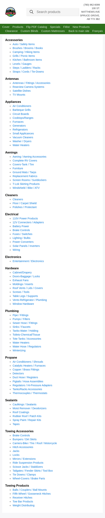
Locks (16, 454)
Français (97, 31)
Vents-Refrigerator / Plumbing (30, 299)
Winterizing (19, 350)
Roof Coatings (21, 412)
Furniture (18, 168)
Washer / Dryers (22, 141)
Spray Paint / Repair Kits (27, 420)
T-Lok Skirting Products (26, 183)
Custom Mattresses (53, 31)
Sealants (11, 400)
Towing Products (17, 485)
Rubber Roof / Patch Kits (27, 416)
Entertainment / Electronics (28, 261)
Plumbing (12, 311)
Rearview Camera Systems (28, 86)
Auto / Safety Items (24, 44)
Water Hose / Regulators (27, 346)
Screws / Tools (21, 291)
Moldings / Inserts (23, 284)
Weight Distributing (24, 505)
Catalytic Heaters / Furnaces (29, 365)
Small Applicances (23, 133)
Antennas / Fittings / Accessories (31, 82)
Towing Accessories (19, 431)
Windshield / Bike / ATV (26, 187)
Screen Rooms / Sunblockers (29, 180)
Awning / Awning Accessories (29, 156)
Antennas (12, 78)
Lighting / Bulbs (21, 237)
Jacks (16, 451)
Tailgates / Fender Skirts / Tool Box (33, 470)
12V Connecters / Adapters (28, 222)
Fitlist (66, 26)
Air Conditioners (22, 105)
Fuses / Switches (22, 234)
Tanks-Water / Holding (25, 330)
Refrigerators (20, 129)
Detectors (18, 373)
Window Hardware (23, 303)
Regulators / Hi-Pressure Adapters (32, 385)
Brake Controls (21, 230)
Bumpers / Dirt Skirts (25, 439)
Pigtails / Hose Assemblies (28, 381)
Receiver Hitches (22, 497)
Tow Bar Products (23, 501)
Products (17, 26)
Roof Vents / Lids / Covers (28, 288)
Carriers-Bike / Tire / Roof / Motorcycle (35, 443)
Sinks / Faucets (21, 326)
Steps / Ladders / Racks (26, 67)
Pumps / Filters (21, 319)
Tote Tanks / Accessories (27, 338)
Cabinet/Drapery (22, 272)
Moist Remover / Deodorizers (29, 408)
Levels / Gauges (22, 63)
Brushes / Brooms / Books (28, 48)
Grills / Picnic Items (24, 55)
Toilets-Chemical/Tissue (26, 334)
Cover (5, 26)
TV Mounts (19, 94)
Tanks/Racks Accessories (27, 389)
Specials (55, 26)
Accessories (14, 40)
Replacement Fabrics (25, 176)
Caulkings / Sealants (24, 404)
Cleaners (11, 195)
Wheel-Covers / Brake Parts (29, 478)
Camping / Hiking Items (26, 51)
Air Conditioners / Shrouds (28, 361)
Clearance (11, 31)
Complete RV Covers (25, 160)
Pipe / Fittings (20, 315)
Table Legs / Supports (25, 296)
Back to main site (78, 31)
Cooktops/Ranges (23, 117)
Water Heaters (21, 145)
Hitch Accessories (23, 447)
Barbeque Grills (22, 109)
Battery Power (21, 226)
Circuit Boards (21, 113)
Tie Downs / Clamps (24, 474)
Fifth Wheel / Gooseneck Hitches (32, 493)
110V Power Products (25, 218)
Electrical (11, 214)
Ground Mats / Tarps (24, 172)
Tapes (16, 424)
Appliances (13, 101)
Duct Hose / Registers (25, 377)
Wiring (16, 249)
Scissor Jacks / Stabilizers (28, 466)
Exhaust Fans (21, 280)
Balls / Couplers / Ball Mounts (30, 489)
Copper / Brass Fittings (26, 369)
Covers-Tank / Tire (23, 164)
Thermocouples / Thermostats (30, 393)
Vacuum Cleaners (23, 137)
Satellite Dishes (22, 90)
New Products (81, 26)
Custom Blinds (29, 31)
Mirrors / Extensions (24, 458)
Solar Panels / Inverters (26, 245)
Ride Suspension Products (28, 462)
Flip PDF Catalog (36, 26)
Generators (19, 125)
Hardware (12, 268)
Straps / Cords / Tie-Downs (28, 71)
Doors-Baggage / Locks (26, 276)
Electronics (13, 257)
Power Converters (23, 241)
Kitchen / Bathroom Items (27, 59)
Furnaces (18, 121)
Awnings (11, 152)
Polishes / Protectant (25, 207)
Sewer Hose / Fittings (25, 322)
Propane (11, 357)
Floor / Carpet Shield (25, 203)
